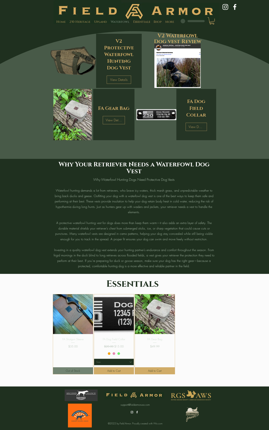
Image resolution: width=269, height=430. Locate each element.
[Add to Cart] (114, 370)
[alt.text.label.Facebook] (235, 7)
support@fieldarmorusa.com (135, 405)
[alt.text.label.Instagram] (225, 7)
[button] (212, 21)
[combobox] (114, 362)
